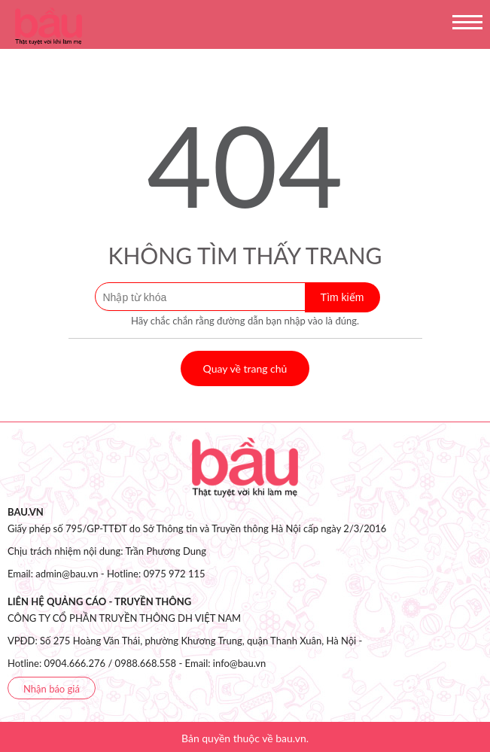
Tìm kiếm (342, 297)
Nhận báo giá (51, 689)
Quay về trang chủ (245, 368)
